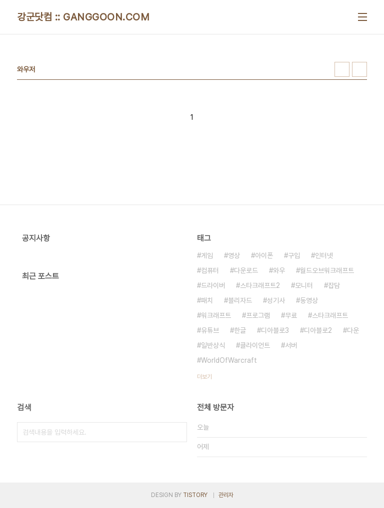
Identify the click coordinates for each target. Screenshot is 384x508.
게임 (207, 255)
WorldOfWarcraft (229, 360)
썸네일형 (342, 69)
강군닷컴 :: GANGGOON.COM (83, 17)
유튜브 (210, 330)
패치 (207, 300)
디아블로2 (318, 330)
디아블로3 (275, 330)
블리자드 (240, 300)
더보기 (204, 376)
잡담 (334, 285)
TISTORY (195, 495)
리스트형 (359, 69)
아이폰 (264, 255)
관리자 (226, 495)
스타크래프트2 (260, 285)
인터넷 (324, 255)
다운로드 (246, 270)
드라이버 (213, 285)
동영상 (309, 300)
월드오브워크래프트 (327, 270)
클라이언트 (255, 345)
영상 (234, 255)
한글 (240, 330)
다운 (353, 330)
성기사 (276, 300)
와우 (279, 270)
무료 (291, 315)
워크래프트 (216, 315)
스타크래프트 (330, 315)
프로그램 (258, 315)
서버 (291, 345)
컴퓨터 (210, 270)
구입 (294, 255)
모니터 (304, 285)
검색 (177, 432)
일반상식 (213, 345)
